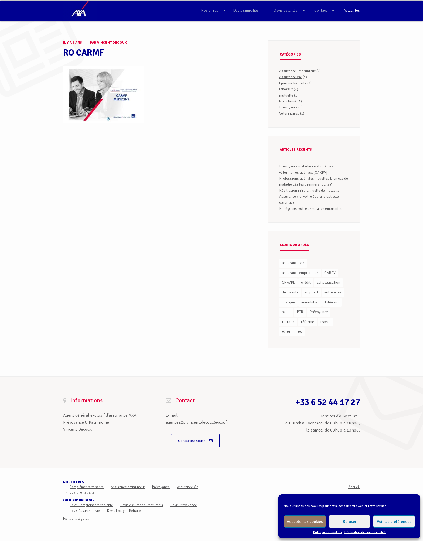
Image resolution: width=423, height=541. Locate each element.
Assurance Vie (290, 77)
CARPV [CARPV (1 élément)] (330, 272)
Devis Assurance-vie (85, 511)
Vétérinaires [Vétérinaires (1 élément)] (292, 331)
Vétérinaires (289, 113)
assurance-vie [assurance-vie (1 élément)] (293, 263)
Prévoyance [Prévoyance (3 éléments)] (318, 312)
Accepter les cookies (305, 521)
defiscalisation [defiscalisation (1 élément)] (328, 282)
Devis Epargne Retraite (124, 511)
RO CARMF (83, 52)
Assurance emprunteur (128, 487)
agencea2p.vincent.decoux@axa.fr (197, 422)
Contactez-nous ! (195, 441)
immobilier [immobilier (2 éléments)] (310, 302)
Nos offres (209, 10)
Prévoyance (288, 107)
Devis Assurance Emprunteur (141, 505)
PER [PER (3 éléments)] (300, 312)
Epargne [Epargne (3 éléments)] (288, 302)
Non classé (288, 101)
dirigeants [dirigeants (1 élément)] (290, 292)
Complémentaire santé (87, 487)
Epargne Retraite (292, 83)
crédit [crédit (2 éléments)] (306, 282)
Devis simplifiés (246, 10)
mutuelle (286, 95)
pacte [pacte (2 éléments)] (286, 312)
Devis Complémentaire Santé (91, 505)
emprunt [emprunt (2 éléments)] (311, 292)
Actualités (352, 10)
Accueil (354, 487)
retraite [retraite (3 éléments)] (288, 322)
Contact (320, 10)
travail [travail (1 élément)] (325, 322)
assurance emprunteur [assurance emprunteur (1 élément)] (300, 272)
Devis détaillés (286, 10)
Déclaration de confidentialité (365, 532)
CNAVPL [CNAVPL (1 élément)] (288, 282)
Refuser (349, 521)
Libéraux (286, 89)
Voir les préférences (394, 521)
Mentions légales (76, 518)
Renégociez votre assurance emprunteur (311, 208)
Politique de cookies (327, 532)
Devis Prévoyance (183, 505)
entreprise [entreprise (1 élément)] (332, 292)
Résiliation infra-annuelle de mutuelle (309, 190)
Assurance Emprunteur (297, 71)
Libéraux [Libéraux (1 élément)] (332, 302)
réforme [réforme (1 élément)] (307, 322)
